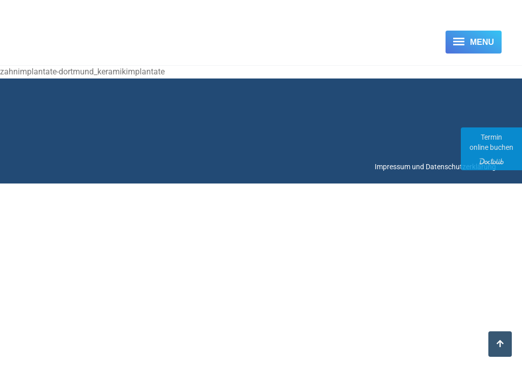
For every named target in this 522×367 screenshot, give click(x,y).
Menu (482, 42)
